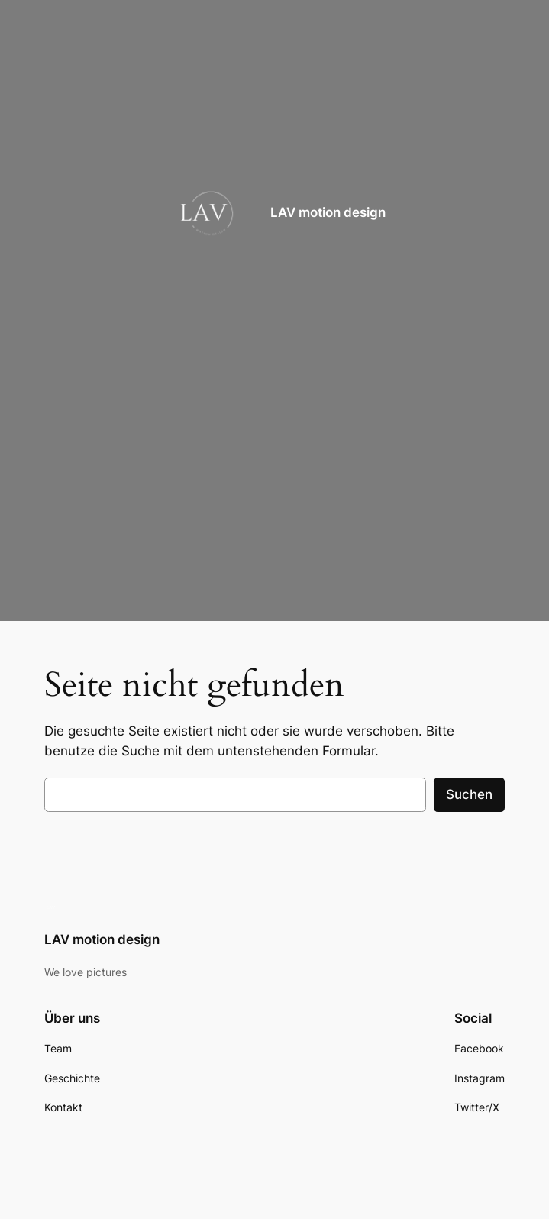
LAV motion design (328, 212)
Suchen (469, 794)
